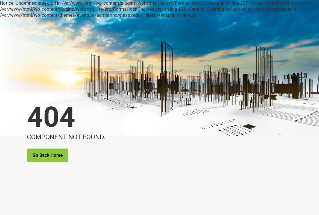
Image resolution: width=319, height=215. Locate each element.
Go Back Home (48, 155)
